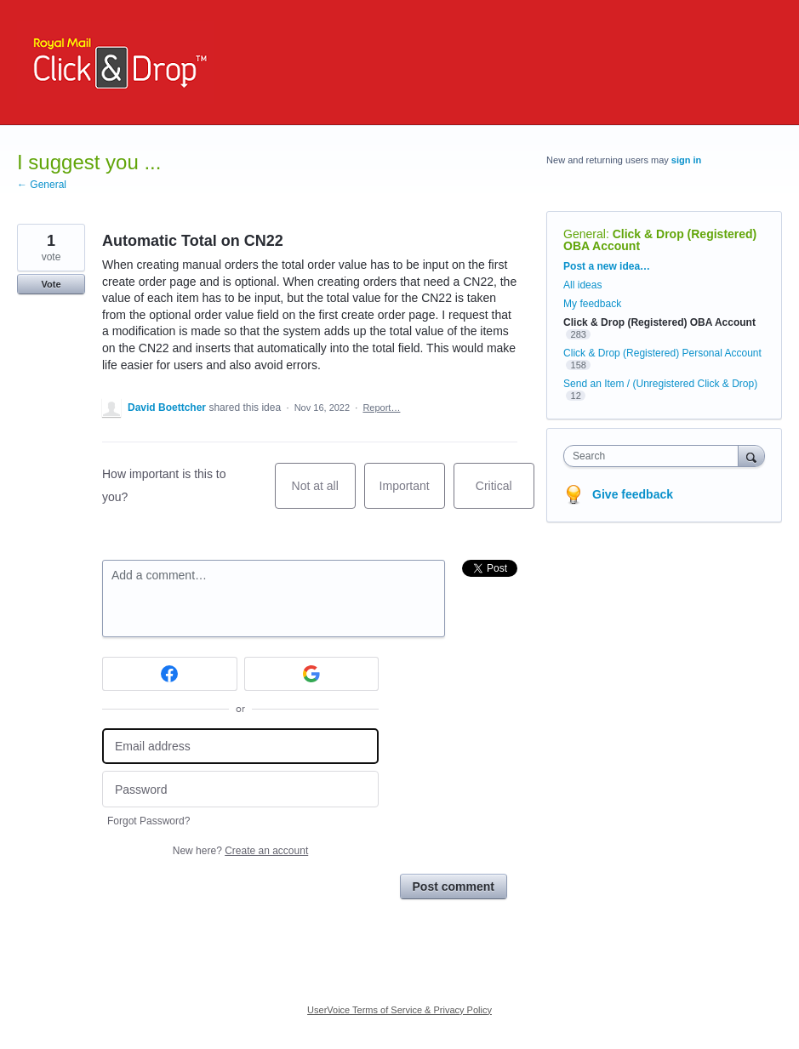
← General (41, 185)
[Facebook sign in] (169, 674)
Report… (381, 407)
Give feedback (632, 494)
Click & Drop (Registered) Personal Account (662, 353)
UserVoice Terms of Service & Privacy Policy (399, 1010)
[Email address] (240, 746)
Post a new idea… (606, 266)
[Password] (240, 789)
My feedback (592, 304)
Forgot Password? (148, 821)
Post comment (453, 886)
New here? (240, 851)
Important (412, 494)
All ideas (582, 285)
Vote (50, 284)
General (584, 234)
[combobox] (654, 456)
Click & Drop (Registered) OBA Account (659, 240)
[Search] (751, 455)
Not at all (324, 494)
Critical (505, 494)
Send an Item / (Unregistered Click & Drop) (660, 384)
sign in (686, 160)
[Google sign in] (312, 674)
